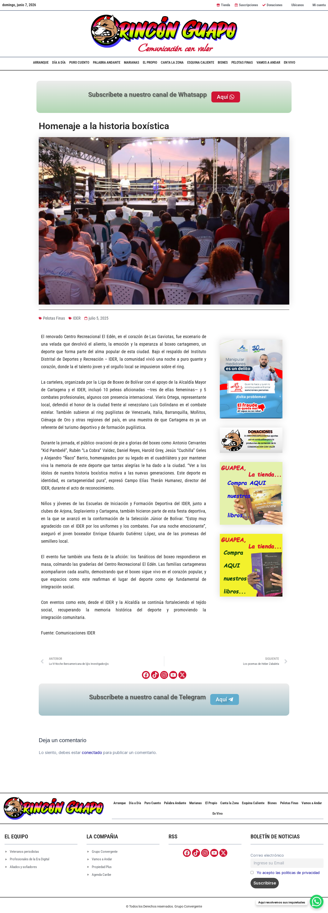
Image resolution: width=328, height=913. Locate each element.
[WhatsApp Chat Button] (316, 901)
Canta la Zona (172, 62)
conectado (92, 752)
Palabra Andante (106, 62)
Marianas (131, 62)
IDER (77, 318)
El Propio (150, 62)
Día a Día (59, 62)
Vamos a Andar (268, 62)
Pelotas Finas (242, 62)
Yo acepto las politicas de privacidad (288, 872)
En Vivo (289, 62)
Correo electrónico (267, 855)
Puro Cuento (79, 62)
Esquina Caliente (200, 62)
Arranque (41, 62)
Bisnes (223, 62)
